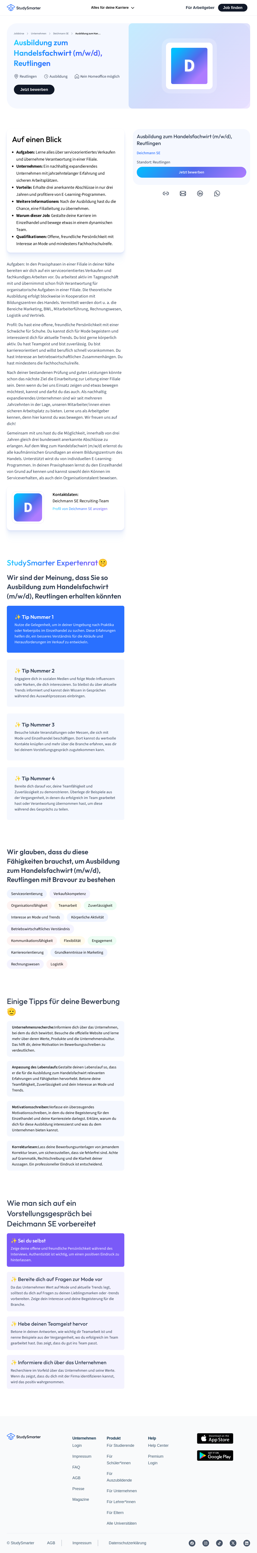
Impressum (81, 1456)
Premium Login (155, 1459)
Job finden (232, 8)
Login (77, 1445)
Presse (78, 1489)
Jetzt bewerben (34, 89)
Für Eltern (115, 1513)
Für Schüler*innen (119, 1459)
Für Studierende (120, 1445)
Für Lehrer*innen (121, 1502)
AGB (76, 1478)
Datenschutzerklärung (127, 1543)
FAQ (76, 1467)
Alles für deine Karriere (113, 7)
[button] (165, 193)
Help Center (158, 1445)
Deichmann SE (148, 153)
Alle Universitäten (122, 1523)
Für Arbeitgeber (200, 8)
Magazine (80, 1499)
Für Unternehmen (122, 1491)
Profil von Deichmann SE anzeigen (80, 508)
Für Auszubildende (119, 1477)
